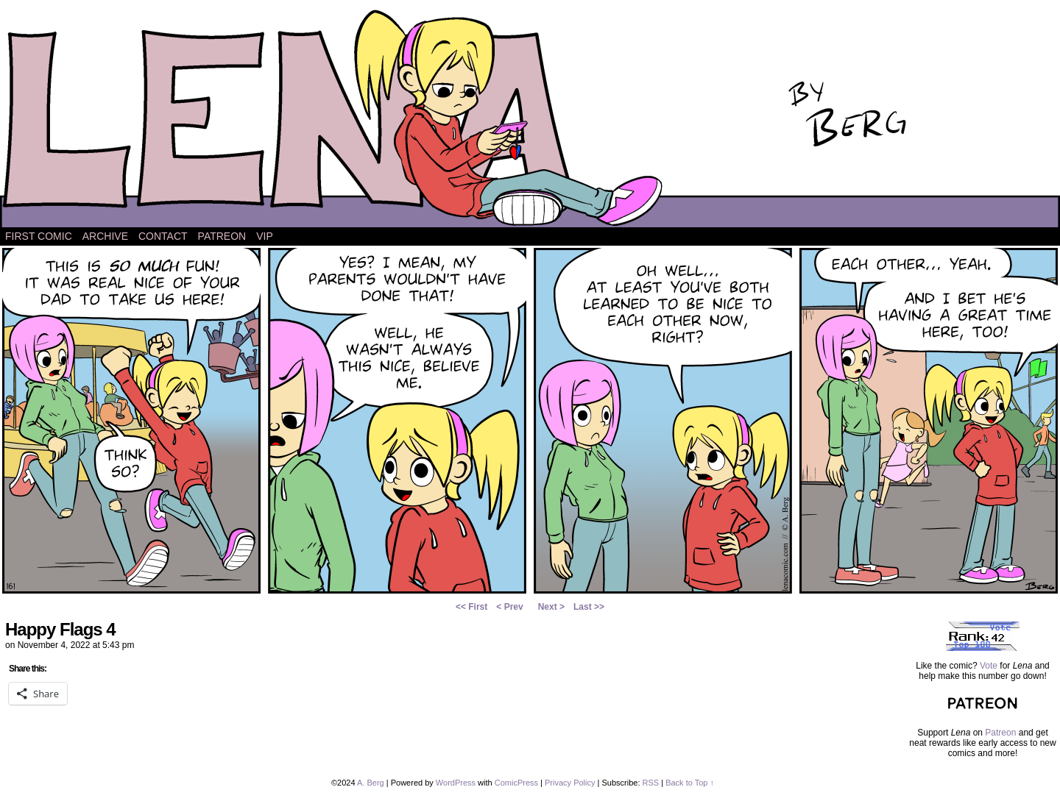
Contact (163, 236)
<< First (471, 607)
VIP (264, 236)
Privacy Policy (570, 782)
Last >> (588, 607)
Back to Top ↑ (689, 782)
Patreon (222, 236)
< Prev (509, 607)
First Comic (38, 236)
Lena (530, 117)
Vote (988, 666)
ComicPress (516, 782)
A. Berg (370, 782)
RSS (651, 782)
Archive (105, 236)
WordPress (456, 782)
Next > (551, 607)
